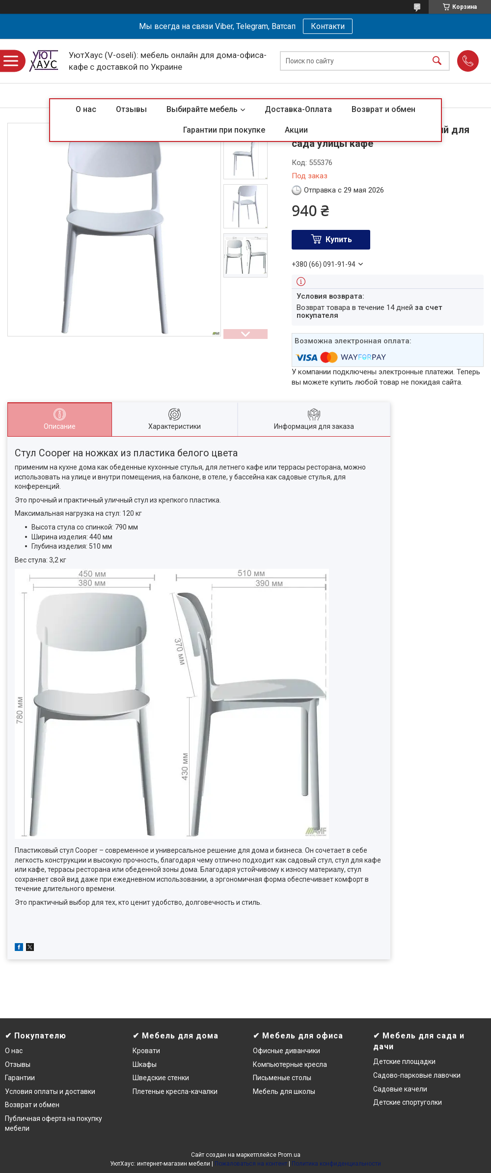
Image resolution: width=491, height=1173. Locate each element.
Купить (339, 239)
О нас (86, 109)
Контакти (328, 26)
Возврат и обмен (383, 109)
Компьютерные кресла (290, 1064)
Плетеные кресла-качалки (175, 1091)
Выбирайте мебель (202, 109)
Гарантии (20, 1078)
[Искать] (437, 61)
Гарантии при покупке (224, 130)
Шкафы (145, 1064)
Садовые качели (400, 1089)
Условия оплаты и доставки (50, 1091)
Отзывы (131, 109)
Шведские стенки (161, 1078)
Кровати (146, 1051)
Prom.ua (289, 1154)
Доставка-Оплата (298, 109)
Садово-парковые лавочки (417, 1075)
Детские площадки (404, 1061)
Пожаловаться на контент (251, 1163)
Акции (296, 130)
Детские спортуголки (407, 1102)
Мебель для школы (284, 1091)
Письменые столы (282, 1078)
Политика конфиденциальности (336, 1163)
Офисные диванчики (286, 1051)
